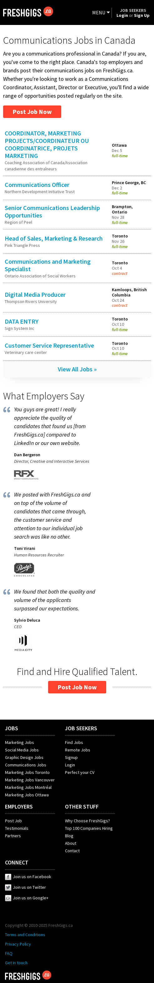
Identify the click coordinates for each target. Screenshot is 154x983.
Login (70, 765)
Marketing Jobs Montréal (28, 787)
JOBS (11, 728)
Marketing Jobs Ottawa (27, 795)
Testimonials (16, 828)
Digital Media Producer (35, 294)
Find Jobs (74, 742)
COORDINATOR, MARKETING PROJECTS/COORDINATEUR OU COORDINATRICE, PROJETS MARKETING (47, 144)
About (70, 843)
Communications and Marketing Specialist (48, 265)
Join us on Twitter (25, 887)
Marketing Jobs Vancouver (30, 780)
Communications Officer (37, 184)
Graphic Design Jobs (24, 757)
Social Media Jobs (22, 750)
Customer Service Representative (49, 345)
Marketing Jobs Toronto (27, 772)
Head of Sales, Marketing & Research (54, 238)
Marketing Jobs (19, 742)
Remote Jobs (77, 750)
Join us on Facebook (28, 876)
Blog (69, 836)
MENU (98, 12)
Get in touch (16, 963)
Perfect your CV (79, 772)
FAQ (8, 953)
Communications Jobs (25, 765)
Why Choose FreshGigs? (87, 821)
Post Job (13, 821)
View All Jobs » (77, 369)
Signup (71, 757)
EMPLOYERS (19, 806)
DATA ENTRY (21, 321)
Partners (13, 836)
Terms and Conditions (25, 934)
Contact (72, 850)
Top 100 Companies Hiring (89, 828)
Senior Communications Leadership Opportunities (52, 211)
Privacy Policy (18, 944)
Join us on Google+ (26, 898)
